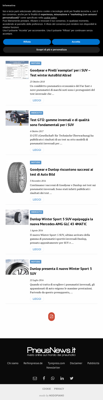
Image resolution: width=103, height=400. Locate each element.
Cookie (46, 388)
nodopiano (56, 395)
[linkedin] (62, 378)
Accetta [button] (76, 41)
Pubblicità (93, 363)
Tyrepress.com (56, 363)
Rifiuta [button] (27, 41)
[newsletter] (35, 378)
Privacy (59, 388)
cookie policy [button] (50, 17)
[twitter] (71, 378)
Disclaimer (76, 363)
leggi (37, 100)
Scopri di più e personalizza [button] (51, 49)
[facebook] (44, 378)
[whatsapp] (52, 378)
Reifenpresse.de (33, 363)
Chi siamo (12, 363)
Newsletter (53, 367)
